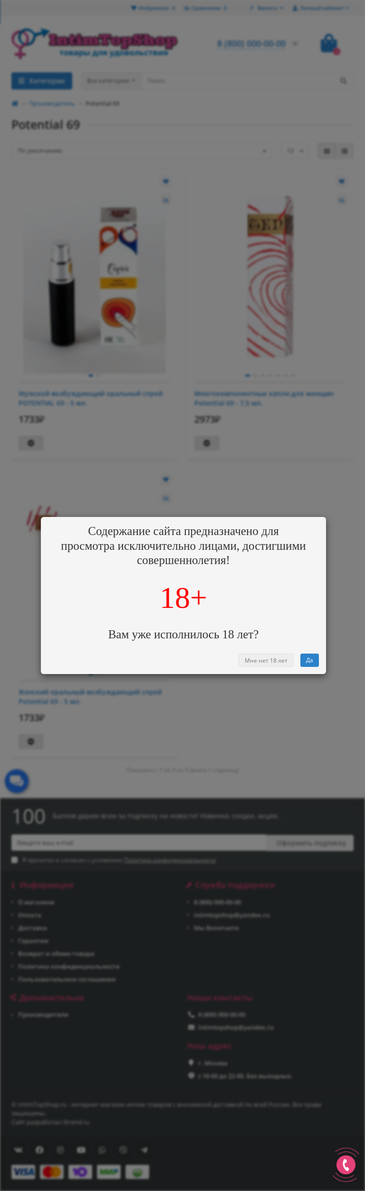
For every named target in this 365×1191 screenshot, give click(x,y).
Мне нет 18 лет (266, 660)
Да (309, 660)
